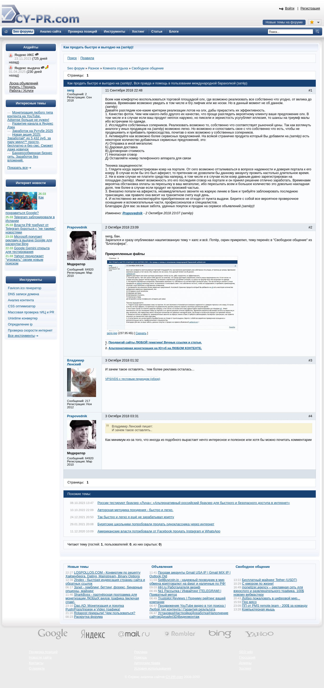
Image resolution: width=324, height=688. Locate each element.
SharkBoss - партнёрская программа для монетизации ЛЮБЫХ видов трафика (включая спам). (102, 598)
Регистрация (310, 8)
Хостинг (245, 668)
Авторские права (147, 663)
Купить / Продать (22, 87)
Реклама (140, 652)
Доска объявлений (23, 83)
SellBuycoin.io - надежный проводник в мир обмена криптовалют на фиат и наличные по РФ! (187, 581)
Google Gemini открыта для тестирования (27, 250)
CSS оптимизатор (22, 306)
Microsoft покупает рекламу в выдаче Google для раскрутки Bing (29, 240)
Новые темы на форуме (284, 22)
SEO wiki (246, 652)
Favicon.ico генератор (24, 288)
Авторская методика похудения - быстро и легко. (135, 510)
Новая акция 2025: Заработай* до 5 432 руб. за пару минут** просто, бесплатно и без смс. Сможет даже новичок (30, 142)
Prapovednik (132, 213)
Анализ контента (21, 300)
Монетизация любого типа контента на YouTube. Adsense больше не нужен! (30, 116)
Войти (290, 8)
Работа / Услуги (21, 91)
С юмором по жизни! (258, 583)
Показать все (17, 168)
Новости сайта (40, 657)
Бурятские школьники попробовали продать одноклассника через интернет (156, 524)
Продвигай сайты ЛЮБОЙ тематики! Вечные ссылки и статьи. (155, 342)
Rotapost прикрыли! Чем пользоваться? (104, 613)
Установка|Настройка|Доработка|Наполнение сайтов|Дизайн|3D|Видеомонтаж (188, 615)
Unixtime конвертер (23, 318)
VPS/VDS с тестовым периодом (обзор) (132, 378)
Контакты (36, 663)
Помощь (140, 657)
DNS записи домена (23, 294)
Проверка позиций (43, 652)
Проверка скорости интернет (30, 330)
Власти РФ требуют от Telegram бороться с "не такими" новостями (31, 228)
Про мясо (249, 602)
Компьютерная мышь (258, 609)
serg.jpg (112, 333)
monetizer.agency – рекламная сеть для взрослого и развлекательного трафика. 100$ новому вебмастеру (268, 591)
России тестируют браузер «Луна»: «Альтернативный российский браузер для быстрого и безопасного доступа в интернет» (194, 503)
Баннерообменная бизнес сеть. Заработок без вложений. (29, 156)
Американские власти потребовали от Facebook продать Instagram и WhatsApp (159, 531)
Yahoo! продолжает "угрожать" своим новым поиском (25, 259)
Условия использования (152, 668)
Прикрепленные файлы (125, 254)
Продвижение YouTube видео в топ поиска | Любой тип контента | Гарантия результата (187, 607)
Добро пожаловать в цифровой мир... (271, 598)
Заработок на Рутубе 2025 (32, 131)
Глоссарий (247, 657)
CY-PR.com (174, 677)
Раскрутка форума (88, 617)
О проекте (37, 668)
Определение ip (20, 324)
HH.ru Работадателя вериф (179, 587)
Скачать (141, 333)
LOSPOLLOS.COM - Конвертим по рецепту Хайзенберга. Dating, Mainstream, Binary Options (103, 574)
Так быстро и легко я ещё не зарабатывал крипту (136, 517)
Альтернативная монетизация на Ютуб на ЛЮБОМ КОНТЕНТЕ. (155, 348)
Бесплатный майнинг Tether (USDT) (269, 580)
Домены (245, 663)
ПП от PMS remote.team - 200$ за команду (274, 606)
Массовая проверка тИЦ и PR (31, 312)
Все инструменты (21, 336)
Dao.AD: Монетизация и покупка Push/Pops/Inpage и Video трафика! (95, 607)
